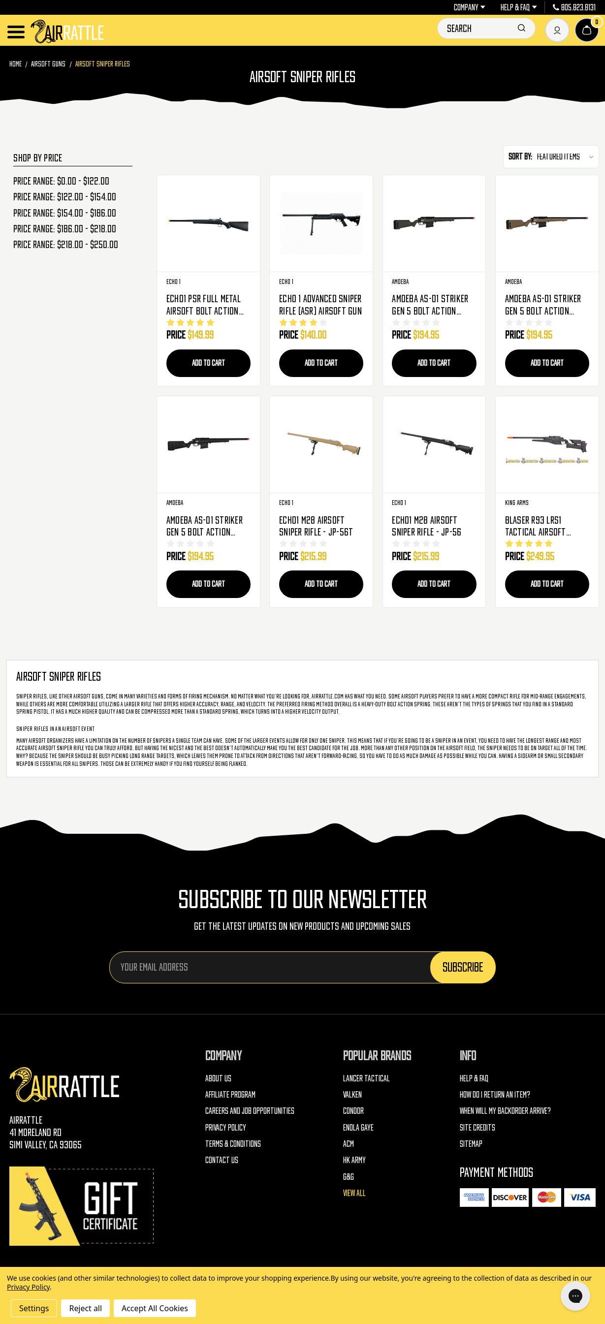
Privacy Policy (225, 1129)
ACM (348, 1145)
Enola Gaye (358, 1129)
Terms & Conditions (233, 1145)
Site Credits (477, 1129)
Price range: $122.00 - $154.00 (64, 196)
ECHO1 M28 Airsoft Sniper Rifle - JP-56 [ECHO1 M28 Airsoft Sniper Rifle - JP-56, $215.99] (426, 526)
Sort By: (520, 156)
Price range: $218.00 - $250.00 (65, 244)
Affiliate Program (230, 1096)
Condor (353, 1112)
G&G (348, 1178)
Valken (352, 1096)
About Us (218, 1079)
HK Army (354, 1162)
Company (469, 7)
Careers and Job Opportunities (249, 1112)
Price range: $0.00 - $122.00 (61, 181)
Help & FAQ (519, 7)
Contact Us (221, 1162)
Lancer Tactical (366, 1079)
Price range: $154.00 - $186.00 (64, 213)
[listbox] (567, 156)
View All (354, 1194)
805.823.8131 (574, 7)
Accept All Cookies (155, 1308)
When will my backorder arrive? (505, 1112)
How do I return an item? (495, 1096)
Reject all (85, 1308)
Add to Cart (208, 363)
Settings (34, 1308)
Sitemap (471, 1145)
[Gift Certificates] (83, 1207)
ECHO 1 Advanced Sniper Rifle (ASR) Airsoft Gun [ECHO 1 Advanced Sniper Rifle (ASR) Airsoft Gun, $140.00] (320, 304)
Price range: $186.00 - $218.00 (64, 228)
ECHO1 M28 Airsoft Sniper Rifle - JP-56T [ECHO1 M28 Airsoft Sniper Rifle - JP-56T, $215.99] (316, 526)
